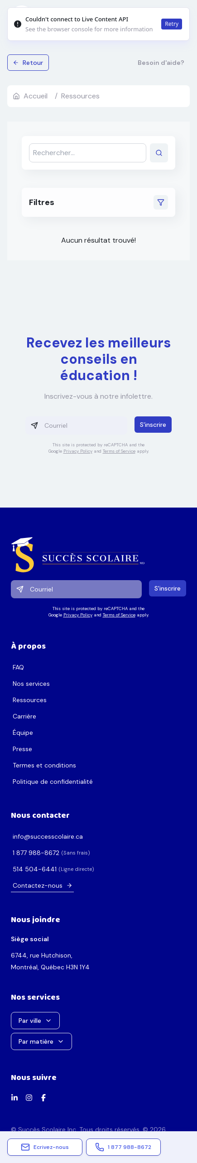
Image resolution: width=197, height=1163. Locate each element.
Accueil (30, 96)
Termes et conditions (44, 765)
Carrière (24, 716)
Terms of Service (119, 451)
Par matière (41, 1041)
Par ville (35, 1020)
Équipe (23, 732)
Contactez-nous (42, 885)
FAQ (18, 667)
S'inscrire (153, 424)
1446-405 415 (35, 869)
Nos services (31, 683)
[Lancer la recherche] (159, 152)
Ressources (30, 700)
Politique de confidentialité (53, 781)
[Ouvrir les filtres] (161, 202)
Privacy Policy (77, 451)
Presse (22, 749)
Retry (171, 24)
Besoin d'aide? (161, 63)
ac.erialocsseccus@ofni (48, 836)
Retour (28, 63)
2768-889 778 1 (36, 853)
